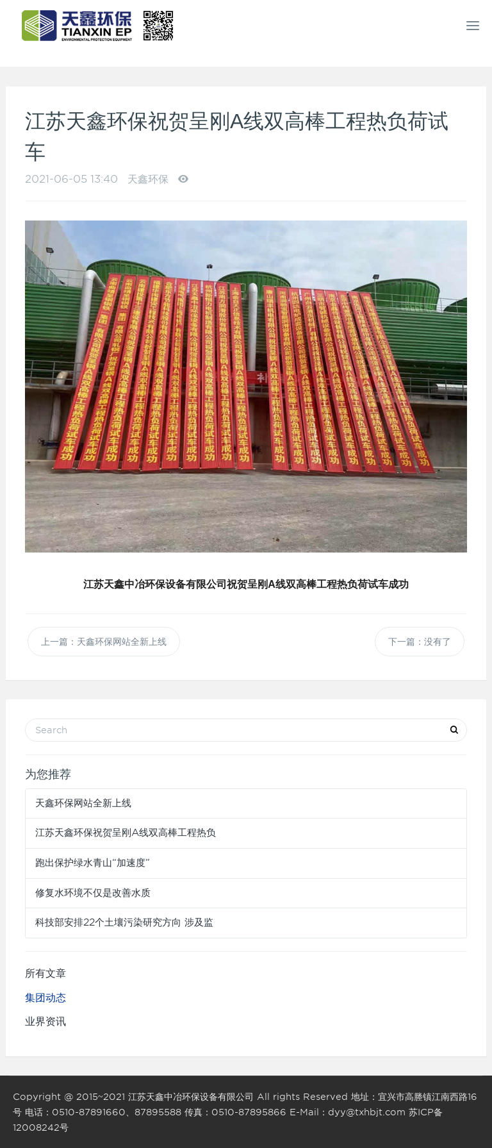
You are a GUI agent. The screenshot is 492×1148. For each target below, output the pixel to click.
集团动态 (45, 998)
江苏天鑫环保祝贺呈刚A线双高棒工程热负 (125, 832)
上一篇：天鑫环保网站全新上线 (104, 641)
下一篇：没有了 (419, 641)
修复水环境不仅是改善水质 (93, 893)
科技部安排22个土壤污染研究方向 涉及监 (124, 922)
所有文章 (45, 973)
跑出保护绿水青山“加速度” (92, 863)
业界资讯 (45, 1021)
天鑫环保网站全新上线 (83, 803)
